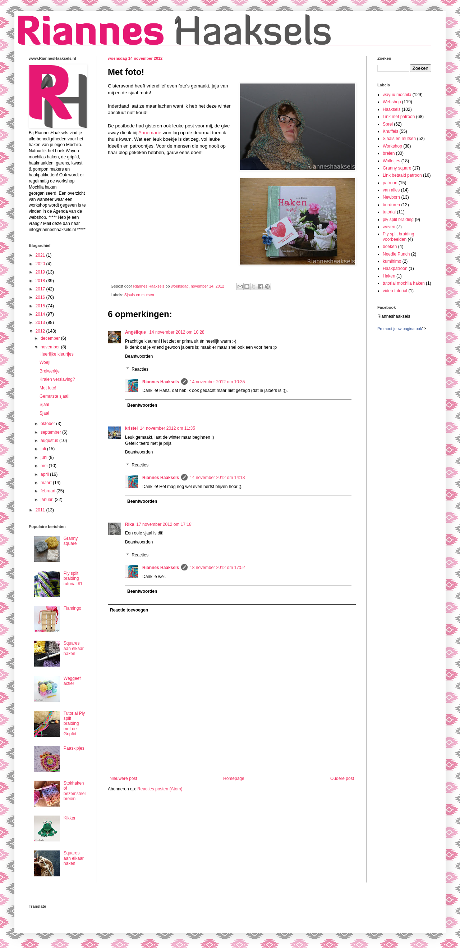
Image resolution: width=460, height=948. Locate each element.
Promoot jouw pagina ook (399, 328)
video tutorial (395, 290)
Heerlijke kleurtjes (57, 354)
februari (48, 490)
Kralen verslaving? (57, 379)
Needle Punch (396, 254)
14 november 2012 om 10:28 (176, 332)
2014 (41, 314)
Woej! (45, 362)
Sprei (388, 124)
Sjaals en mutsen (139, 295)
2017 (41, 289)
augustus (50, 440)
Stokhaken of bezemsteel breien (75, 791)
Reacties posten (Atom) (159, 788)
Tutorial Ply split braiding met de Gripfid (74, 724)
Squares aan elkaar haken (74, 648)
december (51, 338)
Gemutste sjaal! (54, 396)
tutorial (389, 212)
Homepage (233, 778)
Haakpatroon (395, 268)
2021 (41, 255)
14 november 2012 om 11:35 (167, 428)
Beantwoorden (139, 356)
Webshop (392, 101)
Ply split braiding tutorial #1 (73, 578)
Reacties (140, 369)
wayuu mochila (397, 94)
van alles (391, 190)
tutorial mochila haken (404, 283)
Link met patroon (399, 116)
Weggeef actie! (72, 681)
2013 (41, 322)
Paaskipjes (74, 748)
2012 (41, 331)
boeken (390, 246)
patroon (390, 182)
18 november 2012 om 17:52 (217, 567)
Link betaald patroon (402, 175)
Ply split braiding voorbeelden (398, 236)
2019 (41, 272)
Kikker (69, 818)
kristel (131, 428)
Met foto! (48, 388)
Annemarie (149, 132)
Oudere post (342, 778)
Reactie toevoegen (129, 610)
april (45, 474)
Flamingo (72, 608)
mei (45, 465)
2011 (41, 510)
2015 (41, 305)
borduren (391, 204)
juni (45, 457)
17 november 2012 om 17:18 (163, 524)
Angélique (136, 332)
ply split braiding (398, 219)
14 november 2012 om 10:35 (217, 381)
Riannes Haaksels (160, 381)
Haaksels (391, 109)
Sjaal (44, 404)
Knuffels (390, 131)
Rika (129, 524)
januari (48, 499)
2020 (41, 263)
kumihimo (392, 261)
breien (389, 153)
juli (44, 448)
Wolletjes (391, 160)
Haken (389, 276)
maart (47, 482)
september (51, 432)
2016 (41, 297)
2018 (41, 280)
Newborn (391, 197)
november (51, 346)
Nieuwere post (123, 778)
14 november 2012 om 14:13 (217, 477)
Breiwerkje (50, 371)
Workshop (392, 146)
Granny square (71, 541)
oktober (48, 423)
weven (389, 226)
